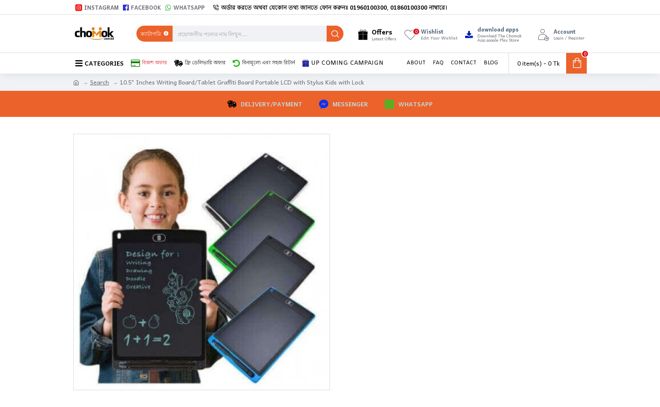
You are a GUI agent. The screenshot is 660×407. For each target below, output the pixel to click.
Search (99, 82)
